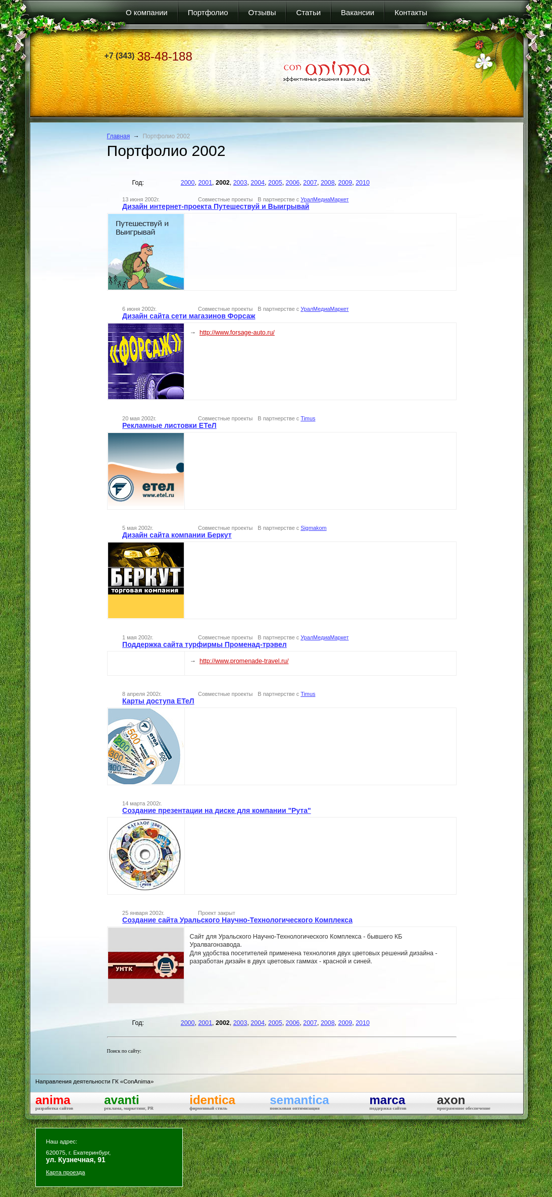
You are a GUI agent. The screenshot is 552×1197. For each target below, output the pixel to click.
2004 (257, 182)
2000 (188, 182)
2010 (363, 182)
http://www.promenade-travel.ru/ (244, 661)
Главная (118, 136)
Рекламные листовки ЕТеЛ (169, 425)
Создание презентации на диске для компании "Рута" (216, 810)
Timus (307, 418)
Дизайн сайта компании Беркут (177, 535)
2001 (205, 182)
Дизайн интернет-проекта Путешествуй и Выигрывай (215, 206)
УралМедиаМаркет (324, 199)
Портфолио (208, 12)
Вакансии (357, 12)
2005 (275, 182)
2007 (310, 182)
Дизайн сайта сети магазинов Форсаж (188, 316)
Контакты (410, 12)
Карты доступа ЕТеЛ (158, 701)
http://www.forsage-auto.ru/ (237, 332)
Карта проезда (65, 1172)
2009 (345, 182)
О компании (147, 12)
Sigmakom (313, 528)
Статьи (308, 12)
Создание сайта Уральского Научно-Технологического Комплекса (237, 920)
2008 (328, 182)
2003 (240, 182)
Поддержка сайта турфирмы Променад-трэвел (204, 644)
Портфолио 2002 (166, 136)
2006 (293, 182)
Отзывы (262, 12)
